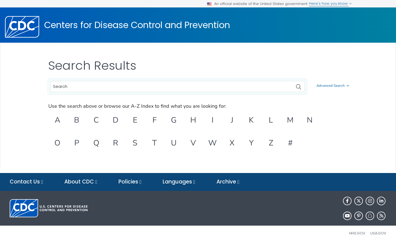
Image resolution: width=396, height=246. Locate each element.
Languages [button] (179, 182)
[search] (298, 85)
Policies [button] (129, 182)
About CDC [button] (80, 182)
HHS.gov (357, 233)
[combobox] (177, 86)
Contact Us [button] (26, 182)
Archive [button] (228, 182)
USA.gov (378, 233)
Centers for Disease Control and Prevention (137, 25)
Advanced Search (332, 85)
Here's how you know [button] (330, 3)
